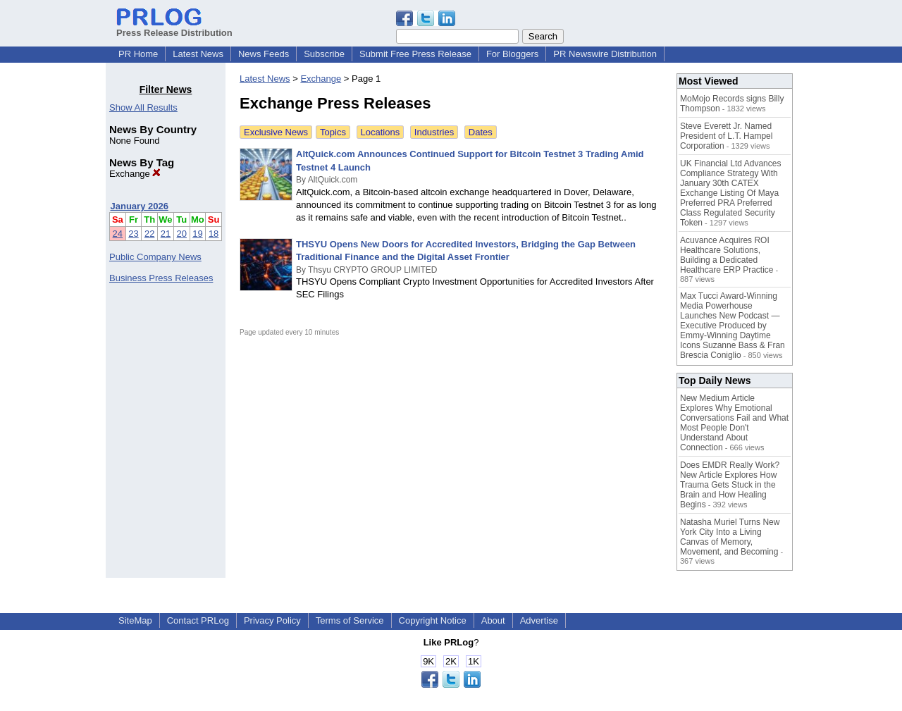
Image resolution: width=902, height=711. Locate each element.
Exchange (135, 173)
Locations (380, 132)
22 (149, 233)
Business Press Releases (161, 278)
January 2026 (139, 206)
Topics (333, 132)
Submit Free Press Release (415, 54)
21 (166, 233)
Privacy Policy (272, 620)
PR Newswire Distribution (605, 54)
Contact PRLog (198, 620)
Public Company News (155, 257)
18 (213, 233)
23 (133, 233)
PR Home (138, 54)
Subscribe (324, 54)
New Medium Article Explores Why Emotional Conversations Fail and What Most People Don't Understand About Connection (734, 422)
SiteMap (135, 620)
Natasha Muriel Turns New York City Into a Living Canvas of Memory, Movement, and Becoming (729, 537)
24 (118, 233)
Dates (481, 132)
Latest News (198, 54)
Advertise (539, 620)
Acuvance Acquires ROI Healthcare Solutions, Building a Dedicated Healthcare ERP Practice (727, 255)
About (493, 620)
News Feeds (263, 54)
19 (197, 233)
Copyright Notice (433, 620)
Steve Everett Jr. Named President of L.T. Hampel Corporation (726, 136)
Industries (434, 132)
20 (182, 233)
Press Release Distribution (174, 27)
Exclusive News (276, 132)
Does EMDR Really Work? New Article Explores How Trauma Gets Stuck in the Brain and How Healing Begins (729, 484)
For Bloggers (512, 54)
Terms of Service (350, 620)
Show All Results (143, 107)
